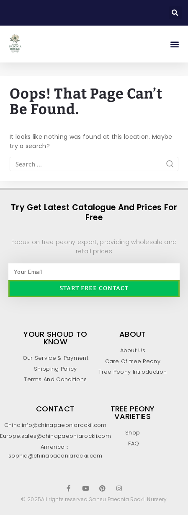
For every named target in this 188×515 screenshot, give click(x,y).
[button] (175, 12)
